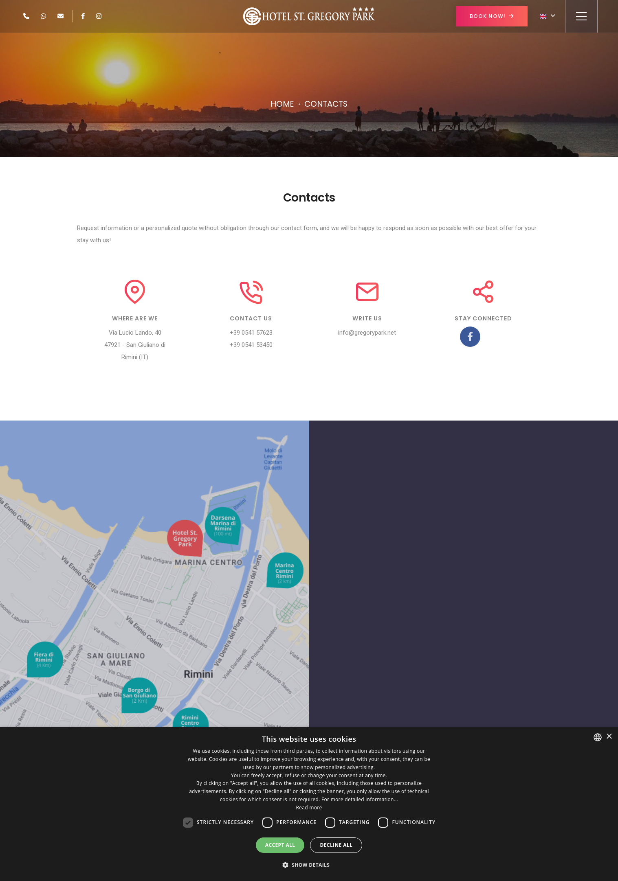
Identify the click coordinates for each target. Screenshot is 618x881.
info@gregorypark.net (367, 332)
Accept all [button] (280, 845)
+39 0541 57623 (251, 332)
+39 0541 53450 (251, 344)
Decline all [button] (336, 845)
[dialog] (309, 804)
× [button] (609, 737)
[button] (309, 865)
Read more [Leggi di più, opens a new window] (309, 807)
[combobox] (598, 737)
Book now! (492, 16)
